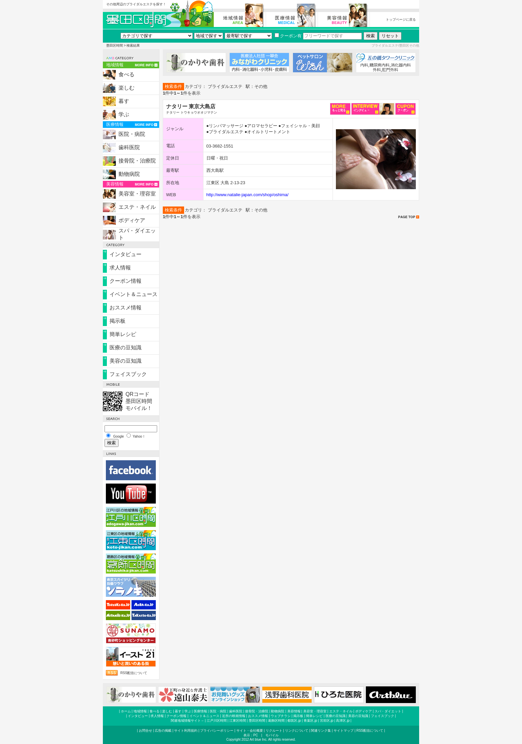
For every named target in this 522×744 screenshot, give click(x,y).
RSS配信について (133, 673)
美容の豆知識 (125, 361)
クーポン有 (288, 35)
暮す (124, 101)
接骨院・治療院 (137, 161)
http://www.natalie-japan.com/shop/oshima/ (247, 194)
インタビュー (125, 254)
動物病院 (129, 174)
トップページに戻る (401, 19)
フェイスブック (128, 374)
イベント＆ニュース (133, 294)
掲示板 (118, 321)
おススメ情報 (125, 307)
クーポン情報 (125, 281)
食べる (126, 74)
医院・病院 (132, 134)
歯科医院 (129, 147)
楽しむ (126, 88)
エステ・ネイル (137, 207)
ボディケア (132, 220)
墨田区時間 (114, 45)
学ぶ (124, 114)
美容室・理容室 (137, 193)
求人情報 (120, 267)
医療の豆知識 (125, 347)
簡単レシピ (123, 334)
